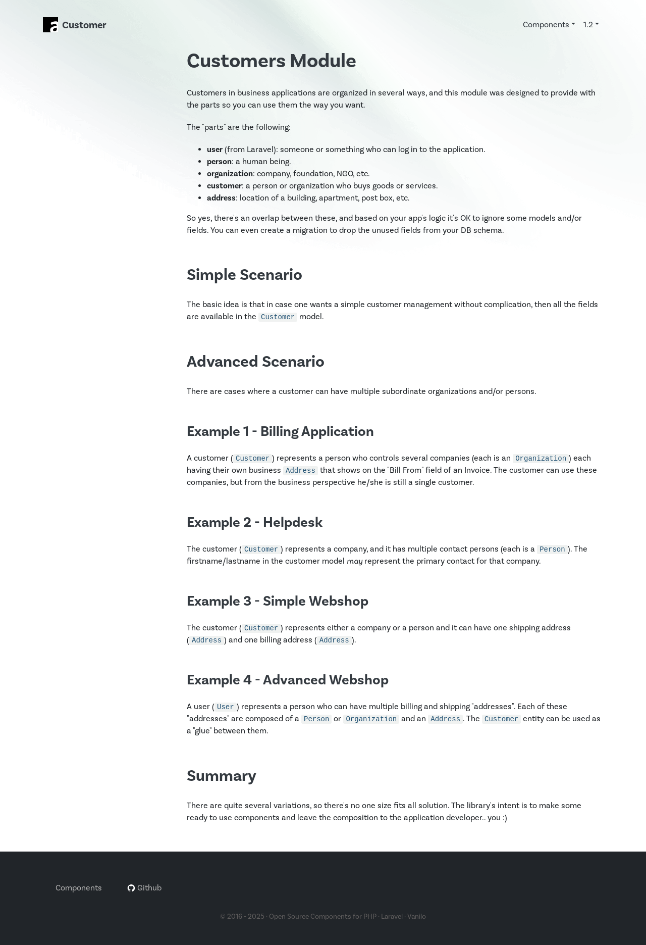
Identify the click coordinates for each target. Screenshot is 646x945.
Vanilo (416, 916)
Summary (221, 776)
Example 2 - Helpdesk (254, 522)
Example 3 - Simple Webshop (277, 601)
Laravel (392, 916)
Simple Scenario (244, 275)
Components (79, 888)
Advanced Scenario (256, 362)
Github (144, 888)
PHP (369, 916)
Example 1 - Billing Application (280, 431)
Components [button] (546, 25)
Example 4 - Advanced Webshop (288, 680)
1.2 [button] (588, 25)
